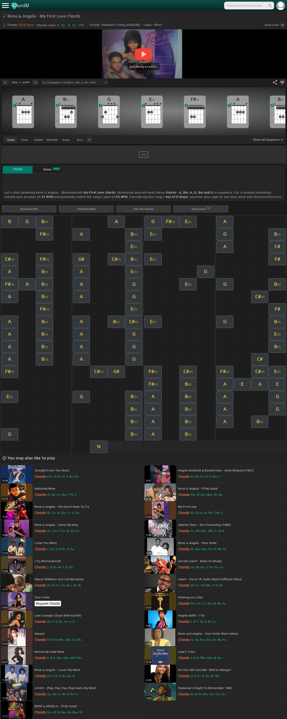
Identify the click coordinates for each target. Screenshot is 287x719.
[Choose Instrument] (89, 140)
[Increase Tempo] (35, 82)
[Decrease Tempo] (5, 82)
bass (80, 139)
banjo (66, 139)
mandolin (52, 139)
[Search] (269, 5)
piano (24, 139)
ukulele (38, 139)
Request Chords (48, 603)
